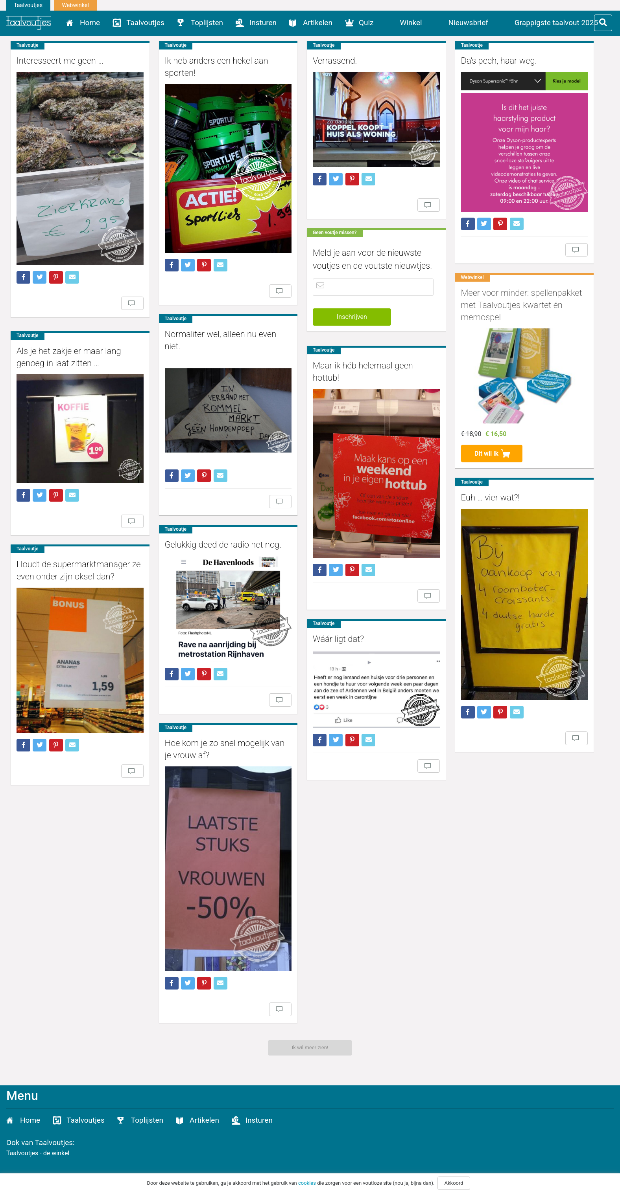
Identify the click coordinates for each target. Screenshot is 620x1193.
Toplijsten (207, 22)
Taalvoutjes (28, 5)
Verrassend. (308, 61)
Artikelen (317, 22)
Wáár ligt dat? (311, 624)
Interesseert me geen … (60, 61)
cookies (307, 1183)
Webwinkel (75, 5)
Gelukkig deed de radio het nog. (209, 515)
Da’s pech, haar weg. (459, 61)
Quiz (366, 22)
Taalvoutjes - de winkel (37, 1153)
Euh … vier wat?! (450, 485)
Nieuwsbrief (468, 22)
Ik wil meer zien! (310, 1047)
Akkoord (453, 1183)
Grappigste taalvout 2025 (556, 22)
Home (90, 22)
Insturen (263, 22)
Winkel (411, 22)
